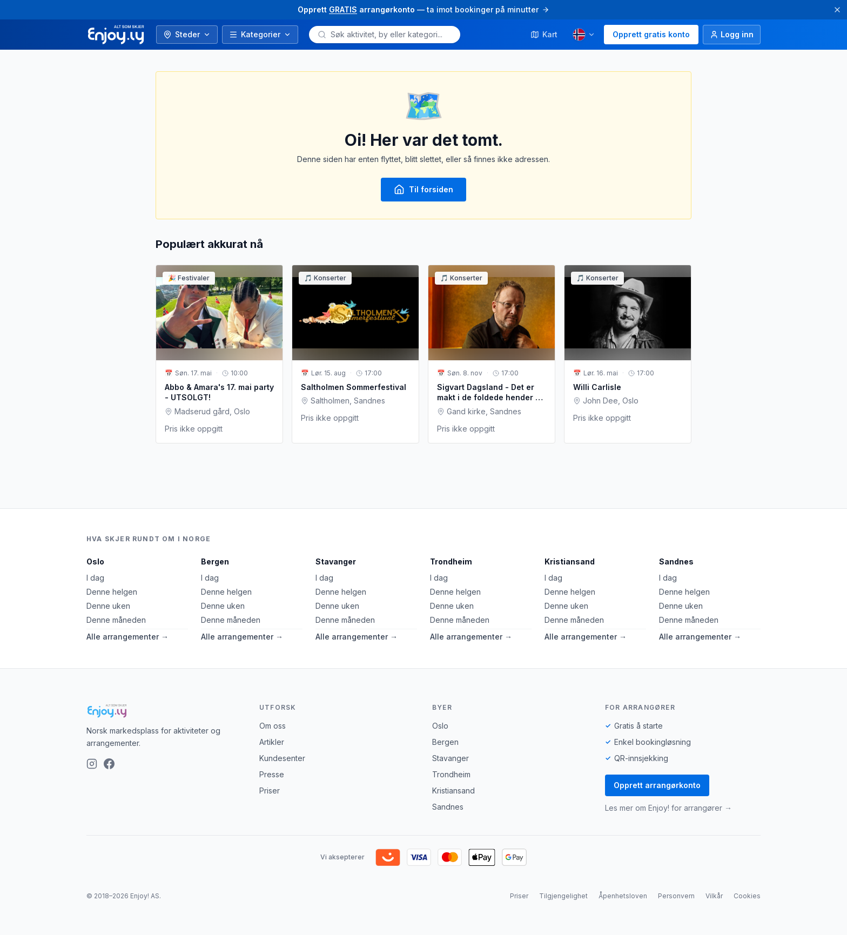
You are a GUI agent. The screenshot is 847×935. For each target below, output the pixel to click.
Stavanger (335, 561)
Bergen (215, 561)
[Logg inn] (732, 34)
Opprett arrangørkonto (657, 785)
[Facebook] (109, 763)
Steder (187, 34)
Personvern (676, 896)
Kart (543, 34)
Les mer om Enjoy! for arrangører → (668, 807)
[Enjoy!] (164, 710)
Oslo (95, 561)
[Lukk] (837, 9)
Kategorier (260, 34)
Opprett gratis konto (651, 34)
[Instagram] (91, 763)
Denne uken (108, 605)
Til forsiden (423, 189)
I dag (95, 577)
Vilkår (714, 896)
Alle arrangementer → (127, 636)
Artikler (271, 741)
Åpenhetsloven (623, 896)
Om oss (272, 725)
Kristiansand (569, 561)
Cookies (747, 896)
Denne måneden (116, 619)
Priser (269, 790)
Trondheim (451, 561)
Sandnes (676, 561)
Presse (271, 774)
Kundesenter (282, 758)
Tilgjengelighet (563, 896)
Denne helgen (111, 591)
